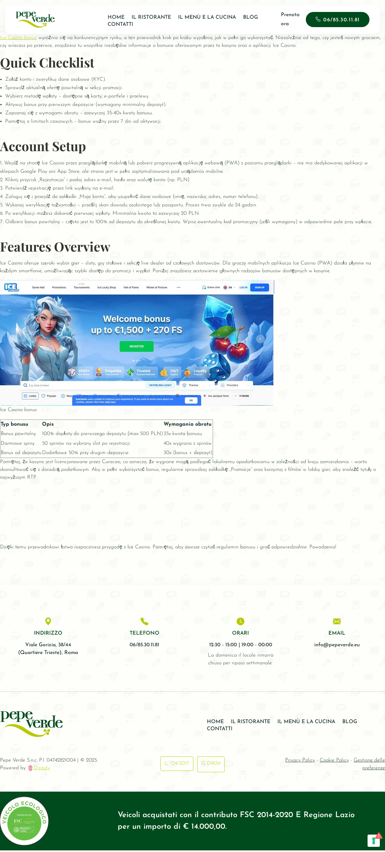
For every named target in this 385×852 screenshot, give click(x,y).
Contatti (117, 24)
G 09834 (211, 765)
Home (112, 17)
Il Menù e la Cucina (204, 17)
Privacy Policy (300, 762)
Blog (247, 17)
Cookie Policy (334, 762)
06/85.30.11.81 (339, 20)
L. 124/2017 (176, 765)
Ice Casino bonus (18, 37)
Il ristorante (148, 17)
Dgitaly (42, 770)
